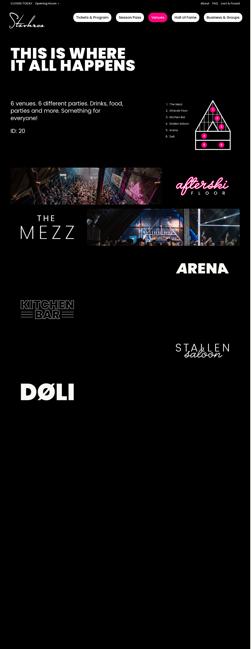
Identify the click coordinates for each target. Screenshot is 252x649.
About (205, 3)
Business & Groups (223, 17)
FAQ (215, 3)
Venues (157, 17)
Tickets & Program (92, 17)
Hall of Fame (185, 17)
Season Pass (130, 17)
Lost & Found (230, 3)
